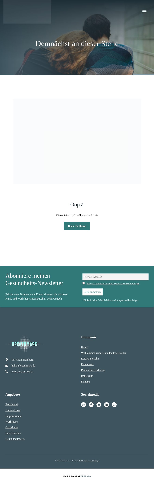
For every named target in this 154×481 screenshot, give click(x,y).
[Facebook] (91, 404)
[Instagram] (83, 404)
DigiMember (86, 476)
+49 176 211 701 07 (22, 371)
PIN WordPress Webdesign (89, 461)
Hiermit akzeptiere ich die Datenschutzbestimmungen (113, 283)
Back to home (77, 226)
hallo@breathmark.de (23, 365)
